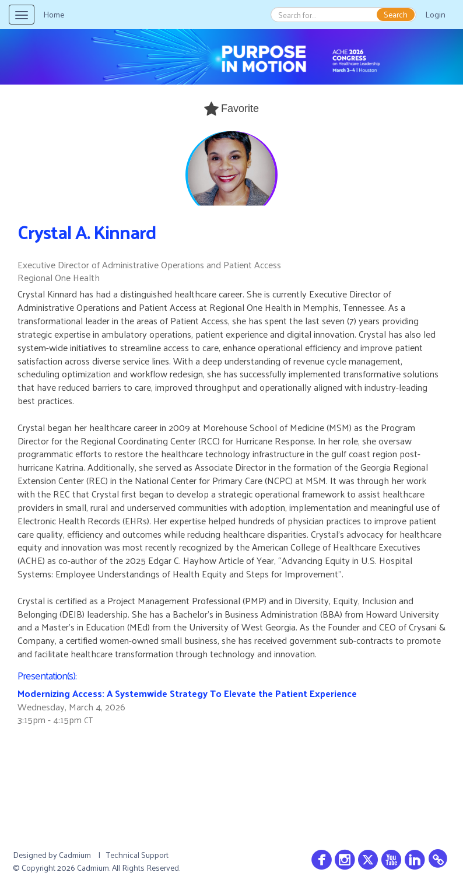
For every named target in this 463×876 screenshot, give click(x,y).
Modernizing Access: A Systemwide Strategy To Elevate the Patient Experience (187, 693)
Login (435, 14)
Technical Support (137, 854)
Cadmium (75, 854)
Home (53, 14)
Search (396, 14)
